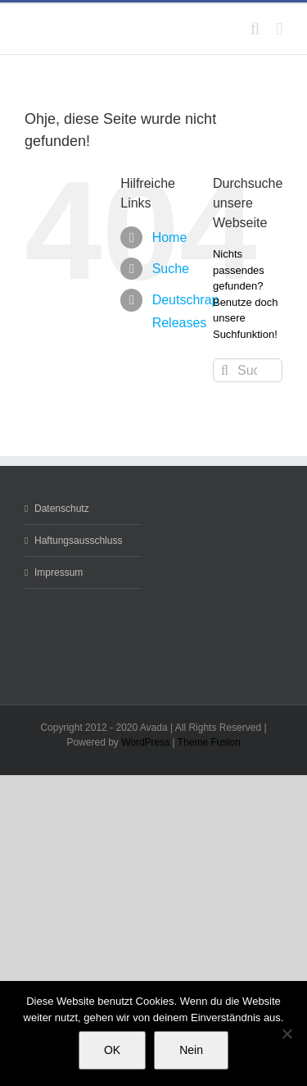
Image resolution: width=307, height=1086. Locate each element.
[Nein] (286, 1033)
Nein (191, 1049)
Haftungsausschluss (78, 540)
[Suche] (225, 370)
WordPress (145, 742)
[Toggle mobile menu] (279, 29)
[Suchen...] (247, 370)
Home (169, 237)
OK (112, 1049)
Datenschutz (61, 508)
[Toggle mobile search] (255, 29)
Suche (170, 269)
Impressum (58, 572)
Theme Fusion (209, 742)
